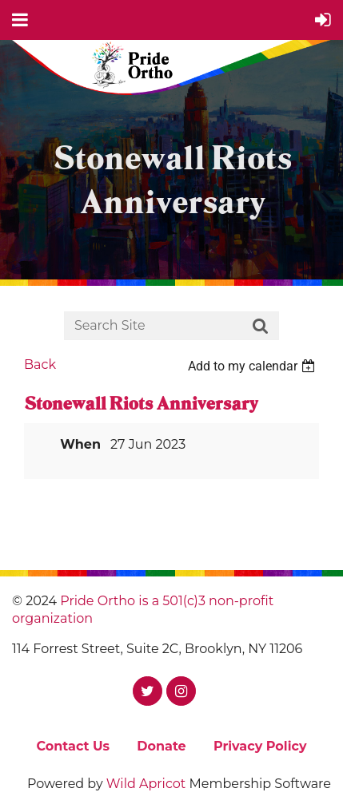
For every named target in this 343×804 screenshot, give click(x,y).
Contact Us (73, 746)
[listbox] (253, 366)
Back (40, 364)
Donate (161, 746)
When (80, 444)
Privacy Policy (260, 746)
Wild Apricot (145, 783)
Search (260, 326)
